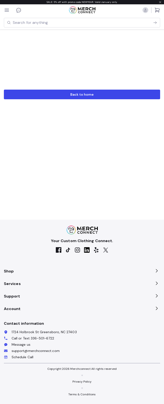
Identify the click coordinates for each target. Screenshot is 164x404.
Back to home (82, 94)
